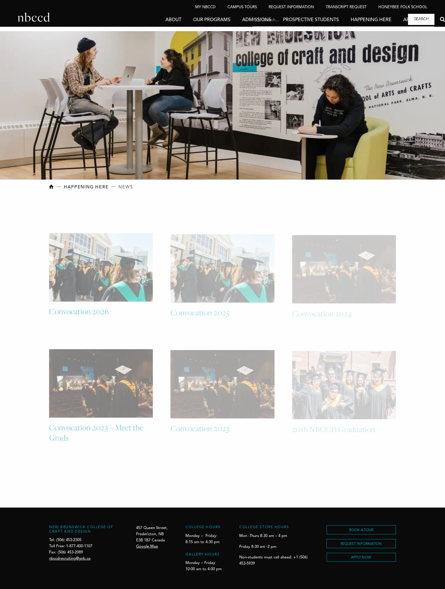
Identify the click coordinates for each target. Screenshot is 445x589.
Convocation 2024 (322, 314)
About (156, 20)
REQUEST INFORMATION (361, 544)
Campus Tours (242, 7)
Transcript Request (346, 7)
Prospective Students (293, 20)
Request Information (291, 7)
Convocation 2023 (200, 429)
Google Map (147, 546)
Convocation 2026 (79, 312)
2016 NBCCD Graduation (333, 430)
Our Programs (194, 20)
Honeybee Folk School (402, 7)
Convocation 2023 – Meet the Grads (96, 434)
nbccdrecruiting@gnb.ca (70, 558)
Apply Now (399, 20)
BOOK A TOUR (361, 530)
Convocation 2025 (199, 313)
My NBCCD (205, 7)
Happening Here (353, 20)
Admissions (239, 20)
